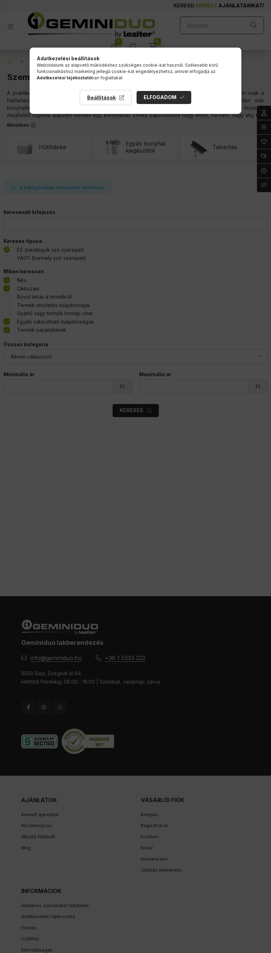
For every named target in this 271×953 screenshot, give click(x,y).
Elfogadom (160, 97)
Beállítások (101, 97)
